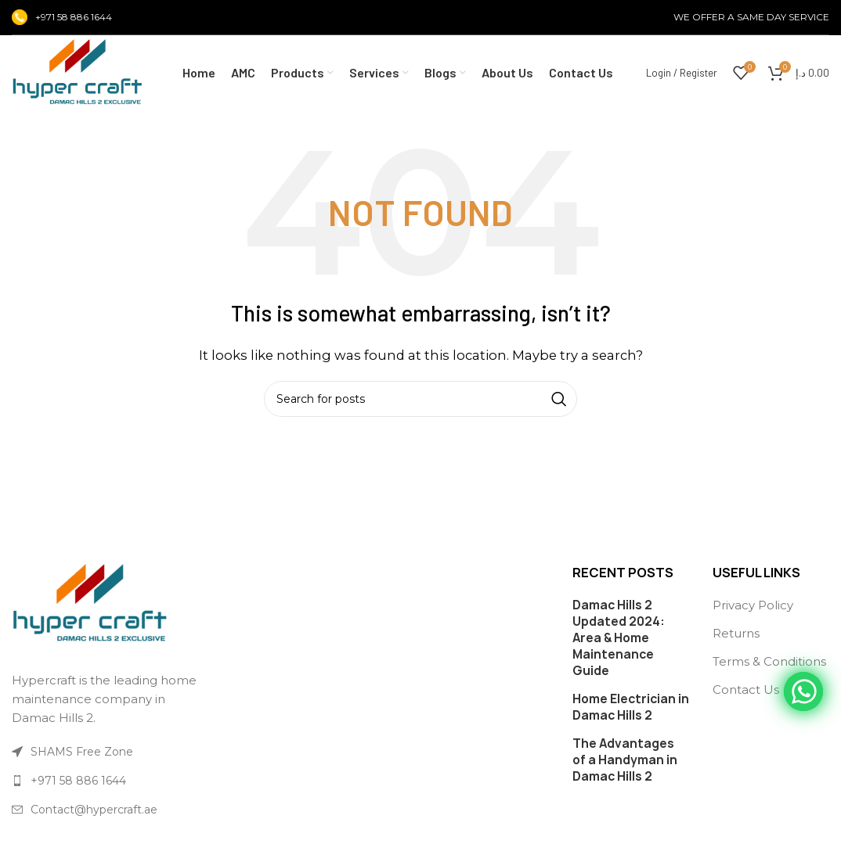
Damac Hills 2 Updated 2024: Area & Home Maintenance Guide (618, 638)
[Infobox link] (62, 17)
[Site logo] (77, 71)
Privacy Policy (753, 605)
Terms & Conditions (769, 661)
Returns (736, 633)
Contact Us (746, 689)
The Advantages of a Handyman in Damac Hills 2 (624, 760)
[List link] (105, 780)
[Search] (420, 399)
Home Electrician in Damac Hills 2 (630, 707)
